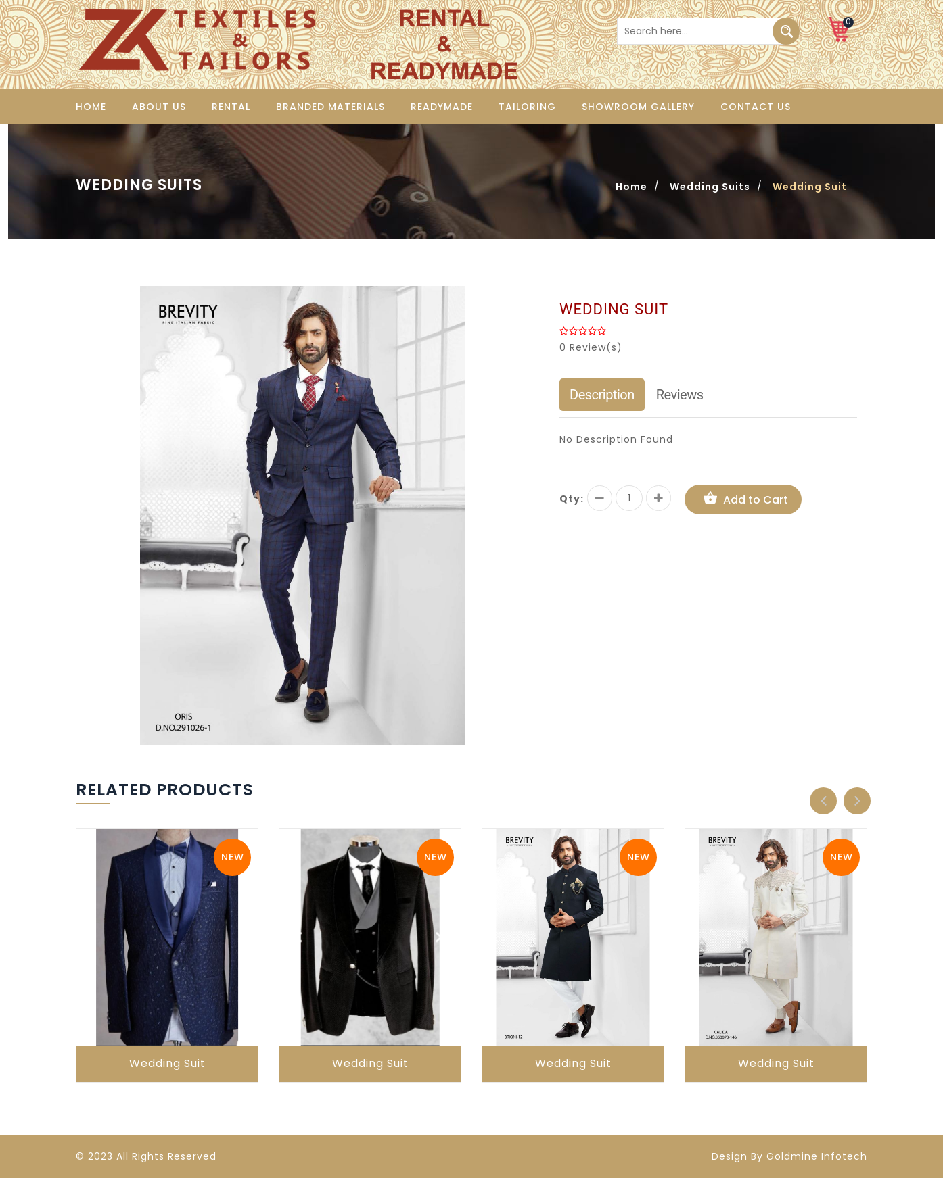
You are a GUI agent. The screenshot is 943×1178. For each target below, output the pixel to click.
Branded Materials (330, 107)
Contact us (755, 107)
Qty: (571, 499)
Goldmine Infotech (816, 1156)
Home (91, 107)
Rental (231, 107)
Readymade (442, 107)
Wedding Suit (167, 1063)
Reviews (680, 395)
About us (159, 107)
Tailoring (527, 107)
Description (602, 395)
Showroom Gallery (638, 107)
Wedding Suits (710, 186)
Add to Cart (743, 499)
